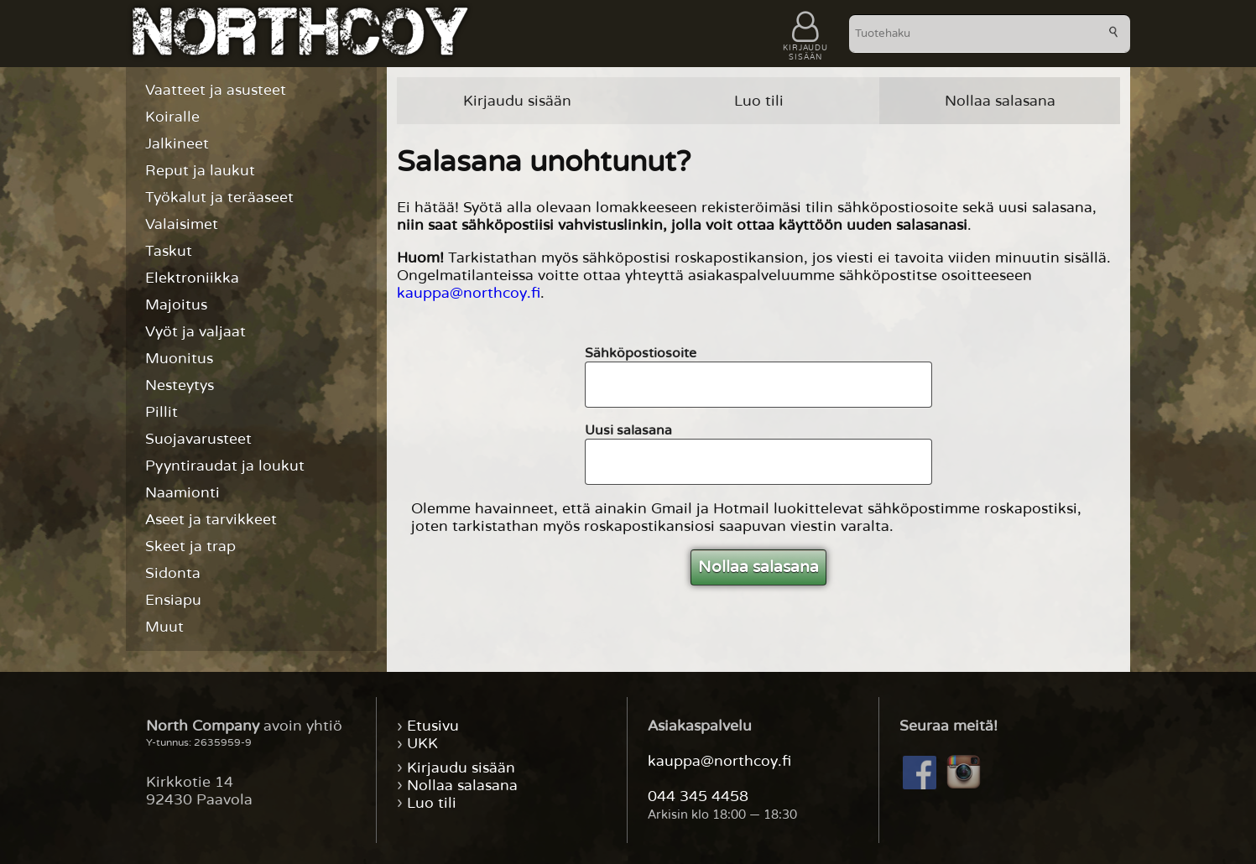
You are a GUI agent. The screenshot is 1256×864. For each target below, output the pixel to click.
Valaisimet (181, 224)
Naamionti (182, 493)
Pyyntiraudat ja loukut (225, 466)
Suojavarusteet (198, 439)
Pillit (161, 412)
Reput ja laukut (200, 171)
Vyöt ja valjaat (195, 332)
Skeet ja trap (190, 546)
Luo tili (759, 101)
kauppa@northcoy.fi (468, 293)
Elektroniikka (192, 278)
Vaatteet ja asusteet (215, 90)
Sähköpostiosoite (640, 353)
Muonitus (179, 358)
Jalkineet (177, 144)
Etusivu (433, 726)
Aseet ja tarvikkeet (211, 519)
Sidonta (173, 573)
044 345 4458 (698, 796)
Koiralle (172, 117)
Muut (164, 627)
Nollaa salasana (1000, 101)
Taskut (168, 251)
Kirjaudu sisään (517, 101)
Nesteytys (179, 385)
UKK (422, 743)
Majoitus (176, 305)
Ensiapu (173, 600)
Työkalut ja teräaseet (219, 197)
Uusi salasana (628, 430)
